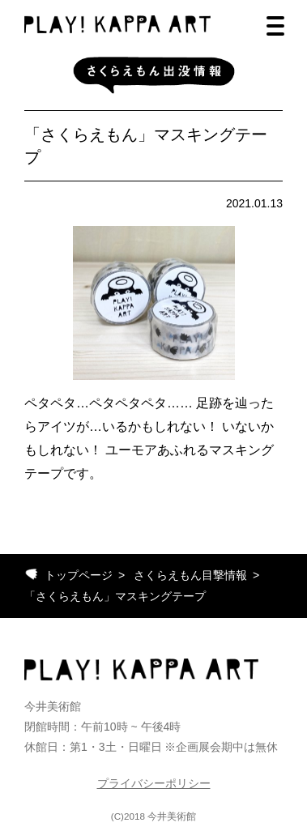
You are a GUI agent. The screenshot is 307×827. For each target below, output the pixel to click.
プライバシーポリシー (154, 783)
